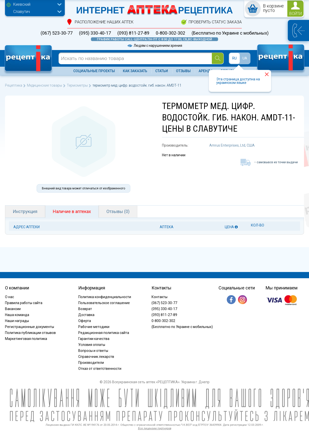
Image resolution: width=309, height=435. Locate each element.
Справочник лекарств (96, 357)
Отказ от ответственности (99, 369)
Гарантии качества (93, 339)
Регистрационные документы (29, 327)
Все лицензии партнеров (154, 428)
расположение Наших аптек (104, 22)
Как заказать (135, 71)
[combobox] (36, 4)
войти (295, 13)
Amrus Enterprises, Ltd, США (232, 145)
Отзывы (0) (118, 211)
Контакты (159, 297)
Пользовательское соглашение (104, 303)
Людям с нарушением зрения (154, 46)
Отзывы (183, 71)
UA (244, 58)
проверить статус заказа (215, 22)
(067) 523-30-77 (57, 33)
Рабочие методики (93, 327)
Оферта (84, 321)
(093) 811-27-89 (133, 33)
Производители (91, 363)
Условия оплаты (91, 345)
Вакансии (13, 309)
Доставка (86, 315)
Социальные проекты (94, 71)
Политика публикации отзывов (30, 333)
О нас (9, 297)
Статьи (161, 71)
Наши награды (17, 321)
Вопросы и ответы (93, 351)
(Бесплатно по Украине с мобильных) (230, 33)
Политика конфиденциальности (104, 297)
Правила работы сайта (23, 303)
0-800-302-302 (170, 33)
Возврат (85, 309)
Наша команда (17, 315)
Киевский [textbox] (21, 4)
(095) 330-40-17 (95, 33)
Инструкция (25, 211)
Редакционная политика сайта (103, 333)
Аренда (206, 71)
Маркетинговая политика (26, 339)
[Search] (218, 58)
